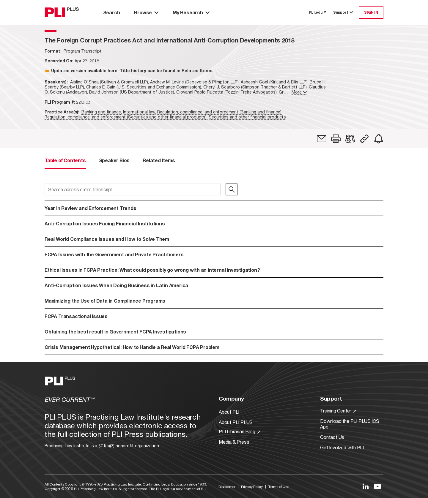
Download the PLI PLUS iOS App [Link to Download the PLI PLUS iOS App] (349, 423)
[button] (336, 138)
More (299, 91)
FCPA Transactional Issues (76, 316)
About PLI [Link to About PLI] (229, 412)
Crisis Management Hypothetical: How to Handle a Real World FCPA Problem (132, 347)
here (112, 70)
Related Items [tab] (159, 160)
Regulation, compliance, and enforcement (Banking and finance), (219, 111)
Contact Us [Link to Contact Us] (332, 437)
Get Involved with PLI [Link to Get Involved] (342, 447)
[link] (321, 138)
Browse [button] (146, 12)
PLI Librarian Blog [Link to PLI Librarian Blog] (239, 431)
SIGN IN (371, 12)
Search (111, 12)
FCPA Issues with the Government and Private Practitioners (114, 254)
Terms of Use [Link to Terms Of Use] (278, 486)
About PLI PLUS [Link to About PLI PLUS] (236, 422)
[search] (231, 189)
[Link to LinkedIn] (365, 486)
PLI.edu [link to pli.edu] (317, 12)
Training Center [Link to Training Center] (338, 410)
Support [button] (343, 12)
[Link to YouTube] (377, 486)
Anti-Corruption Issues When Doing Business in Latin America (116, 285)
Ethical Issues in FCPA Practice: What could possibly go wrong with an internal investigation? (186, 270)
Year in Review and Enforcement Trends (90, 208)
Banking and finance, (101, 111)
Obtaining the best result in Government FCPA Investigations (115, 331)
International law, (139, 111)
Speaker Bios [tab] (114, 160)
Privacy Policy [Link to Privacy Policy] (252, 486)
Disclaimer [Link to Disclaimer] (226, 486)
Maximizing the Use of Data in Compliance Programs (105, 300)
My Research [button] (191, 12)
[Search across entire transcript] (133, 189)
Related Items (197, 70)
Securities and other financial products (247, 116)
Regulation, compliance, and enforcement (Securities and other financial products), (126, 116)
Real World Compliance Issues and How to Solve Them (107, 239)
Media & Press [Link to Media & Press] (234, 442)
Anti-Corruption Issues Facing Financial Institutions (110, 223)
